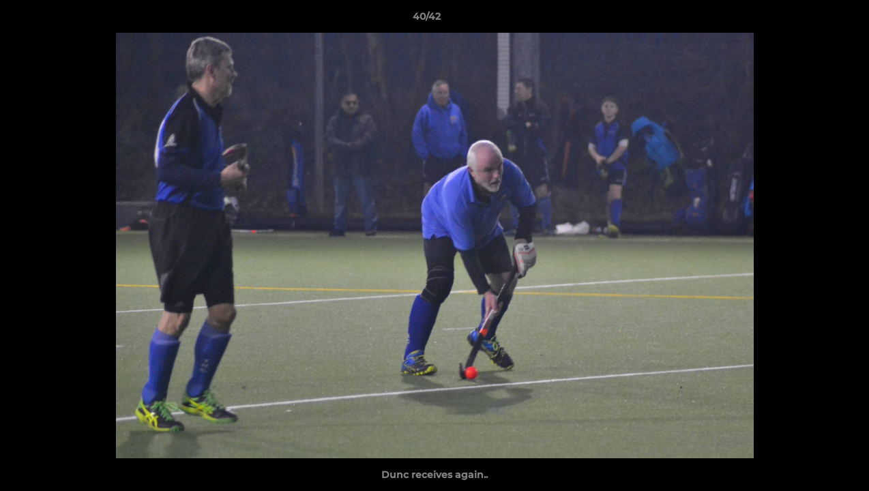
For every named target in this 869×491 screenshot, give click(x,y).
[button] (812, 20)
